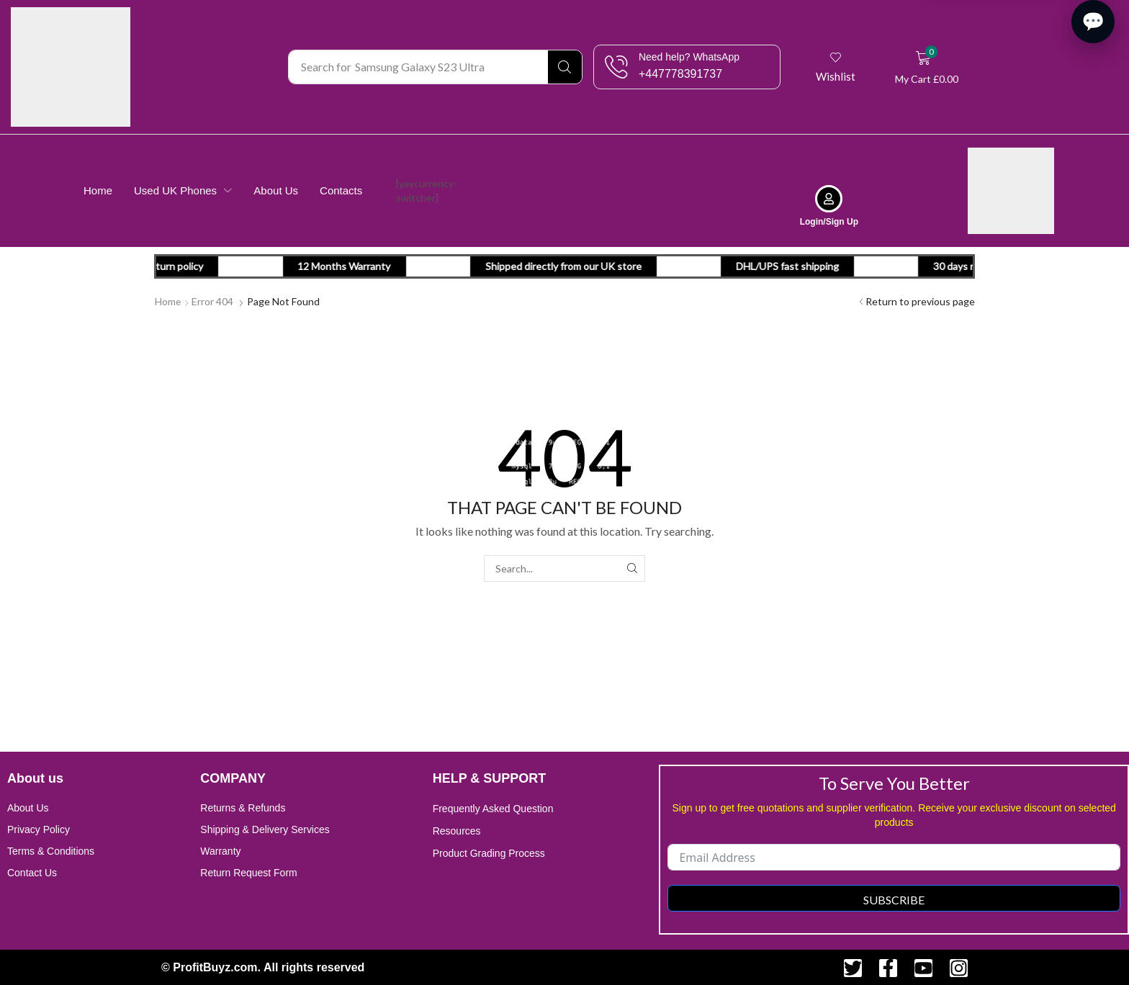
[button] (835, 67)
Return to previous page (920, 300)
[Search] (565, 67)
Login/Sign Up (829, 221)
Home (168, 300)
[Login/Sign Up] (828, 198)
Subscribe (894, 899)
